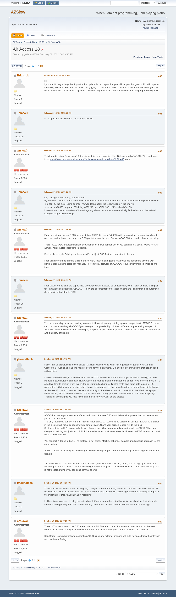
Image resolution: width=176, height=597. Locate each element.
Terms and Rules (151, 593)
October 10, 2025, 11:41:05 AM (57, 410)
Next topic (157, 57)
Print (160, 66)
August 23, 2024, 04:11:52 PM (57, 75)
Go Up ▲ (163, 593)
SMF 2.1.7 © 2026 (16, 593)
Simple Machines (32, 593)
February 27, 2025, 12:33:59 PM (57, 229)
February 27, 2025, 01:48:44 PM (57, 280)
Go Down (17, 66)
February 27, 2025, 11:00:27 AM (58, 192)
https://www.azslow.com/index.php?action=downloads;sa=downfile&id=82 (87, 159)
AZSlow (18, 12)
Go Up (15, 560)
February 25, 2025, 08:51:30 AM (58, 113)
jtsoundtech (25, 359)
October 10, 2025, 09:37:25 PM (57, 521)
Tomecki (22, 113)
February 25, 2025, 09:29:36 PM (57, 150)
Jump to (120, 574)
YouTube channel (150, 28)
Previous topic (141, 57)
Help (140, 593)
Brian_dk (23, 75)
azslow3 (22, 150)
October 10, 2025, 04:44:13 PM (57, 483)
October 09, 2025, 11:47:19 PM (57, 359)
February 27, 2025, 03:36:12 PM (57, 318)
